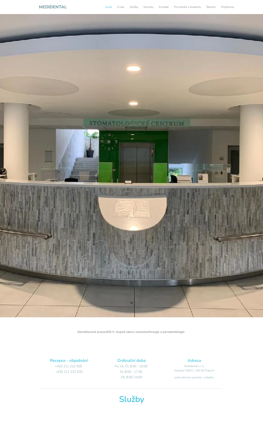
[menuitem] (101, 7)
